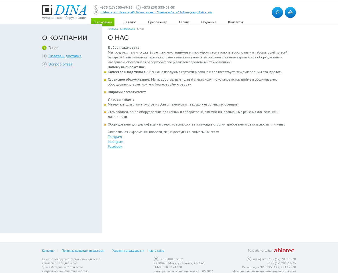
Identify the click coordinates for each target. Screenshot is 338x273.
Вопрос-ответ (61, 64)
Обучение (208, 22)
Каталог (130, 22)
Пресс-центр (157, 22)
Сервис (184, 22)
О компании (127, 28)
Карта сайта (156, 251)
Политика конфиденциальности (83, 251)
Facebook (115, 146)
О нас (53, 47)
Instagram (115, 141)
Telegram (115, 136)
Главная (113, 28)
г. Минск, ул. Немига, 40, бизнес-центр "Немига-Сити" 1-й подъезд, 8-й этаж (156, 12)
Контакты (235, 22)
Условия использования (128, 251)
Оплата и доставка (65, 55)
